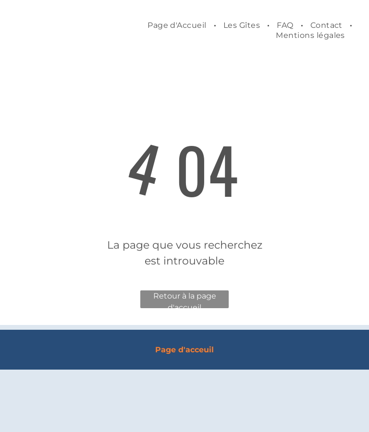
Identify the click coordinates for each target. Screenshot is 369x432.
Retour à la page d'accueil (184, 299)
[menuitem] (178, 25)
